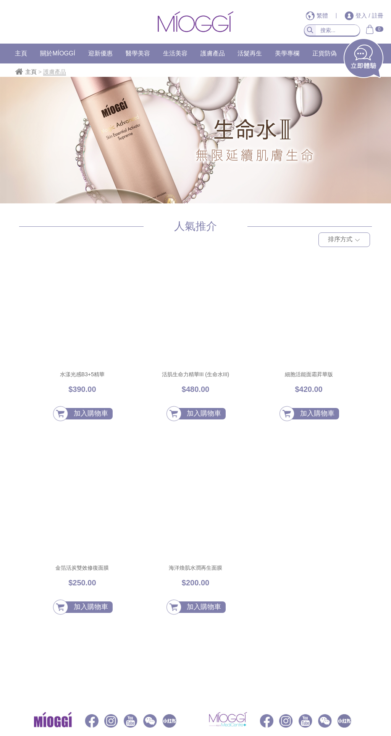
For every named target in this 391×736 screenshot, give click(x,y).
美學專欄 (287, 53)
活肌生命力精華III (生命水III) (195, 374)
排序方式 (344, 240)
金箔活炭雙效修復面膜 (82, 568)
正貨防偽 (324, 53)
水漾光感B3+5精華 (82, 374)
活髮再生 (250, 53)
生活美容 (175, 53)
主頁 (21, 53)
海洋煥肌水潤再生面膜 (195, 568)
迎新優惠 (100, 53)
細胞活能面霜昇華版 (309, 374)
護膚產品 (212, 53)
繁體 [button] (318, 15)
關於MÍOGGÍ (57, 53)
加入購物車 (91, 413)
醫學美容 (138, 53)
